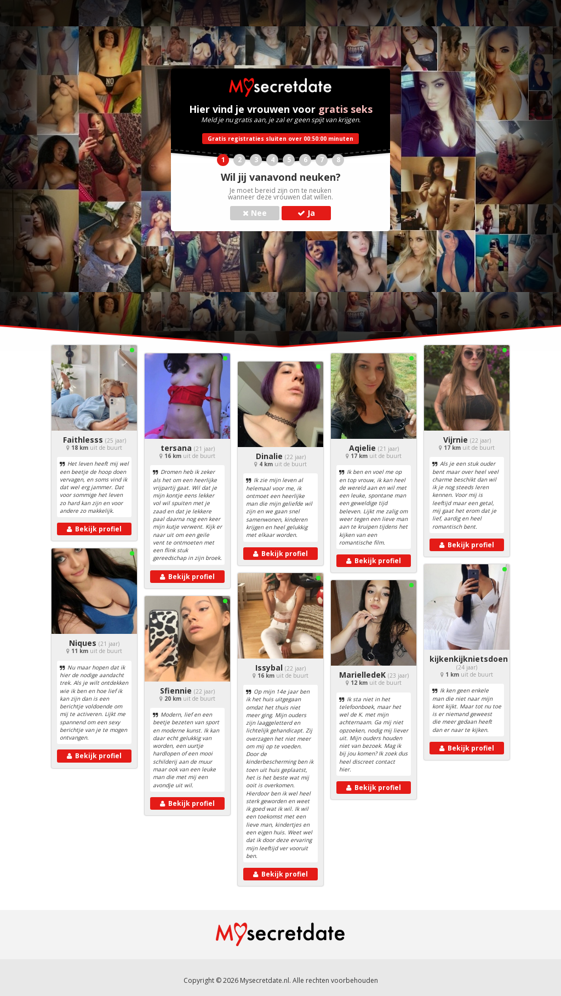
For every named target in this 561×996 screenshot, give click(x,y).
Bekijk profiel (94, 529)
